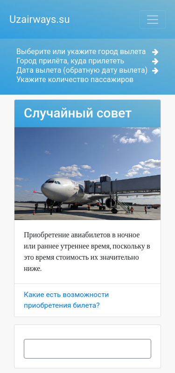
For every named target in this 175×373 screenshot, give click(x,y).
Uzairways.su (39, 19)
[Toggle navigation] (153, 19)
